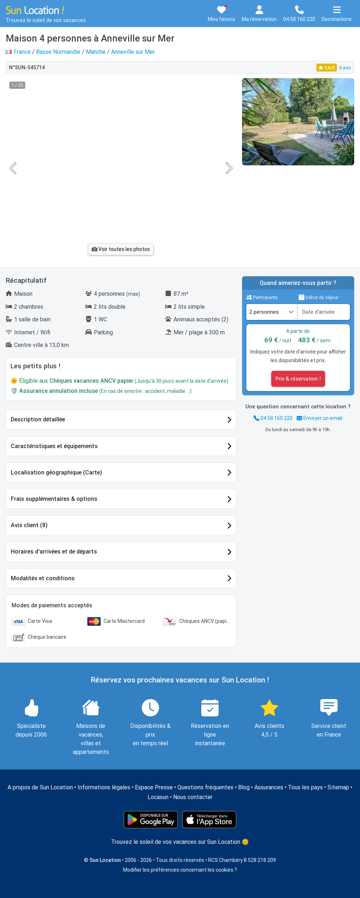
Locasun (158, 797)
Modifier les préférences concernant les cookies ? (180, 870)
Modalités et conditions (43, 578)
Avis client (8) (29, 525)
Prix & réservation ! (298, 379)
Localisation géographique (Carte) (56, 472)
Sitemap (338, 787)
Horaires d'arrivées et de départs (54, 551)
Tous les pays (305, 787)
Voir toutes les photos (121, 249)
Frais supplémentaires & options (54, 498)
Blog (244, 787)
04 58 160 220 (273, 418)
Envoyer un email (319, 418)
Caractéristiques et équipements (54, 446)
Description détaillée (38, 419)
